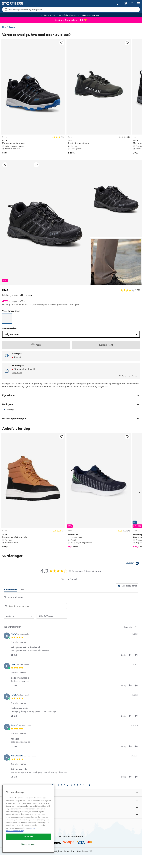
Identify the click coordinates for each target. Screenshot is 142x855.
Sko (4, 27)
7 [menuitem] (77, 785)
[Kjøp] (36, 345)
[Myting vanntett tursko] (7, 319)
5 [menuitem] (71, 785)
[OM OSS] (71, 800)
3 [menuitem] (64, 785)
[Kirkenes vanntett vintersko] (33, 492)
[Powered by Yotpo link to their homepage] (133, 563)
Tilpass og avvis (28, 844)
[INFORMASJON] (71, 792)
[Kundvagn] (132, 3)
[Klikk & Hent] (106, 345)
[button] (15, 655)
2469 (5, 290)
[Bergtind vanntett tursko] (98, 98)
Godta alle (28, 836)
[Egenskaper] (71, 395)
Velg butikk (17, 372)
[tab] (127, 585)
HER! (81, 20)
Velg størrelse (71, 334)
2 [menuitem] (61, 785)
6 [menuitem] (74, 785)
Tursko (12, 27)
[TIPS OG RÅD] (71, 807)
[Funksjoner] (71, 404)
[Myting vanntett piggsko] (33, 98)
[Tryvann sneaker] (98, 492)
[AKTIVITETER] (71, 814)
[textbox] (137, 628)
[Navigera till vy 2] (116, 276)
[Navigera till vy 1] (116, 198)
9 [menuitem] (83, 785)
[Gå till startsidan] (12, 3)
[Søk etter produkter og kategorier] (71, 9)
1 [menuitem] (58, 785)
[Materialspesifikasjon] (71, 418)
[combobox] (19, 616)
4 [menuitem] (67, 785)
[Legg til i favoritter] (61, 42)
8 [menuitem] (80, 785)
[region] (28, 819)
